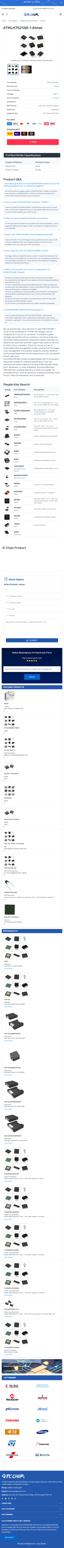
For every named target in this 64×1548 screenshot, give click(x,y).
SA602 (17, 435)
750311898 (19, 466)
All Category (13, 21)
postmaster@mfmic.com (16, 1491)
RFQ (32, 142)
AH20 (16, 532)
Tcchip (38, 1544)
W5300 (17, 500)
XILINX (43, 1544)
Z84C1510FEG (20, 419)
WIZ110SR (18, 492)
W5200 (17, 516)
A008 (16, 451)
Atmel (56, 86)
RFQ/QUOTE (9, 1538)
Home (4, 21)
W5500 (17, 483)
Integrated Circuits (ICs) (28, 21)
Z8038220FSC (20, 403)
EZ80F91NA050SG (22, 411)
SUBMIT (32, 640)
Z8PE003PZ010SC (22, 394)
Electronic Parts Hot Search (16, 1521)
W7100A (17, 508)
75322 (17, 524)
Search (32, 677)
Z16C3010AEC (20, 427)
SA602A (17, 443)
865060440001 (21, 475)
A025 (16, 459)
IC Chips (43, 21)
